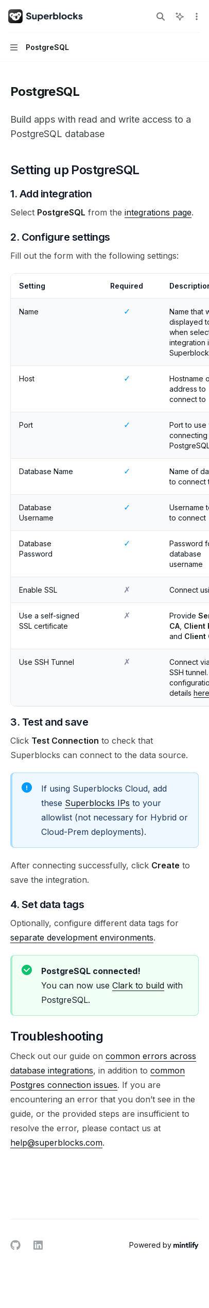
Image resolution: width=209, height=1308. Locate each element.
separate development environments (81, 937)
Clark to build (138, 985)
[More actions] (195, 16)
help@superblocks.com (56, 1142)
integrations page (158, 212)
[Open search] (160, 16)
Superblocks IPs (97, 803)
